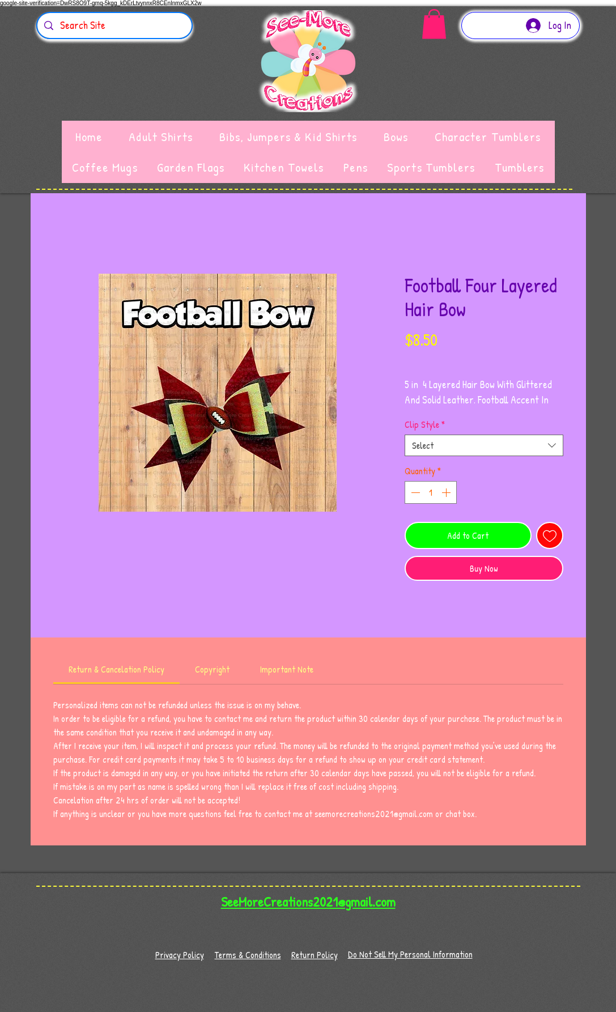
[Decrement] (414, 492)
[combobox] (484, 445)
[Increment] (447, 492)
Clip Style (425, 424)
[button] (434, 24)
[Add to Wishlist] (549, 535)
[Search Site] (114, 25)
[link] (116, 669)
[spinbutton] (430, 492)
